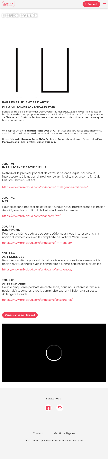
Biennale (93, 4)
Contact (38, 433)
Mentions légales (64, 433)
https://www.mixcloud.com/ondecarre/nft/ (31, 216)
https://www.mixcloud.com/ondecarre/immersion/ (37, 242)
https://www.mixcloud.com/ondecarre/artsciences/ (37, 269)
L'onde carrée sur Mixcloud (20, 315)
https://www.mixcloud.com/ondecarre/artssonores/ (37, 299)
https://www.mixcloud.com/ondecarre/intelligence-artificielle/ (45, 187)
